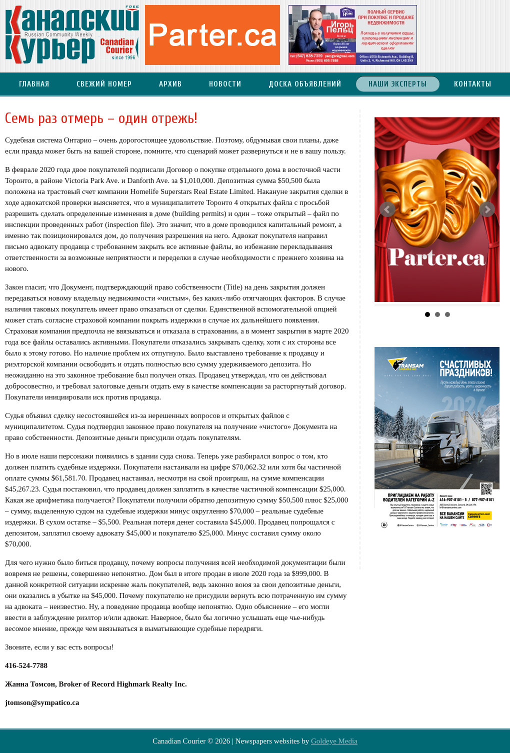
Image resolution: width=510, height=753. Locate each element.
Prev (388, 210)
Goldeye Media (334, 741)
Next (487, 210)
